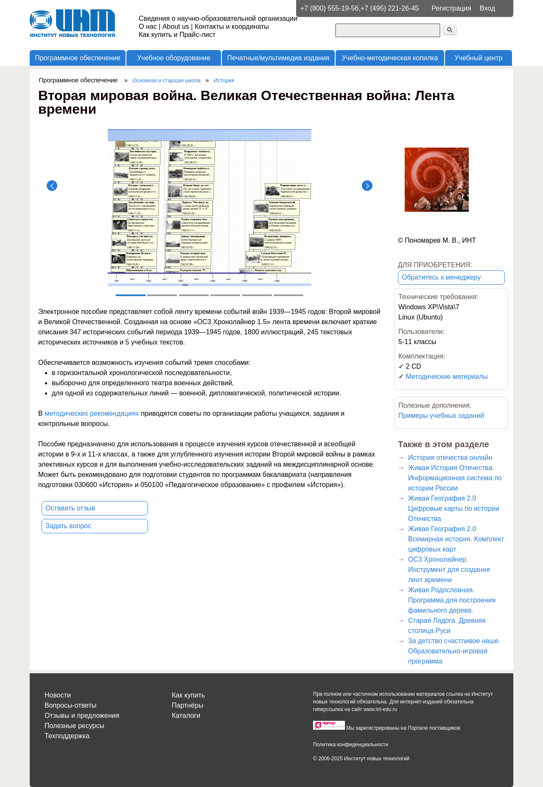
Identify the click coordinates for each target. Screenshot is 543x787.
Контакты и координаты (232, 26)
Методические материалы (447, 376)
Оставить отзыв (70, 508)
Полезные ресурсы (74, 725)
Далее (367, 185)
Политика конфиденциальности (350, 745)
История (224, 81)
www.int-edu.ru (380, 709)
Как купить (188, 695)
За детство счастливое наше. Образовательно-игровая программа (454, 651)
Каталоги (186, 715)
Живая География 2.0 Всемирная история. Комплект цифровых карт (456, 539)
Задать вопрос (68, 525)
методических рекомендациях (92, 413)
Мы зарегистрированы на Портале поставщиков (403, 728)
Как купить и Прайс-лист (177, 34)
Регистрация (451, 8)
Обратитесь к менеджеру (441, 277)
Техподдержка (67, 735)
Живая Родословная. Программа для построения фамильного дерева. (451, 600)
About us (175, 26)
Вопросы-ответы (70, 705)
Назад (52, 185)
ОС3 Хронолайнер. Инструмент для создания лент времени (449, 569)
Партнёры (187, 705)
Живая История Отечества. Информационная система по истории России (455, 478)
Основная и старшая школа (166, 81)
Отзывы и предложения (82, 715)
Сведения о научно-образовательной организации (218, 18)
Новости (58, 695)
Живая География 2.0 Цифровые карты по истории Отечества (453, 508)
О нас (148, 26)
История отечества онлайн (450, 457)
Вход (487, 8)
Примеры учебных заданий (441, 415)
